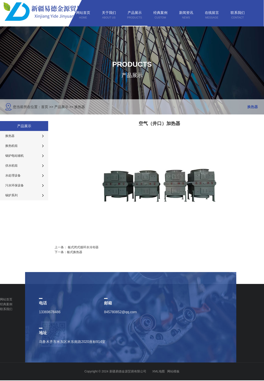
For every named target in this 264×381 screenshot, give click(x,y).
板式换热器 (74, 252)
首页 (44, 107)
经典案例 (6, 304)
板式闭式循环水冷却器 (83, 247)
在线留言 (89, 304)
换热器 (79, 107)
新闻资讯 (47, 304)
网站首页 (6, 299)
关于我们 (47, 299)
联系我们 (6, 309)
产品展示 (61, 107)
